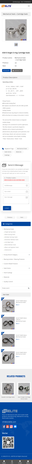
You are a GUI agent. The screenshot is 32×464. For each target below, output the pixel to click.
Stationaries (8, 250)
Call (12, 462)
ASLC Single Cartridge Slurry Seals (24, 398)
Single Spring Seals (10, 232)
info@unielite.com (9, 422)
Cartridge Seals (22, 14)
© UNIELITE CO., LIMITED (8, 456)
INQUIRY (6, 70)
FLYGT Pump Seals (22, 301)
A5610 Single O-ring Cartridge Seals (14, 180)
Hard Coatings (8, 272)
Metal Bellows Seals (10, 245)
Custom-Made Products (11, 263)
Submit (7, 208)
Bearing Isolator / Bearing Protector (14, 259)
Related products (16, 376)
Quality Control (8, 281)
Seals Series (8, 152)
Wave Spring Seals (10, 234)
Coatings (7, 155)
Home (4, 462)
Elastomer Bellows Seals (11, 239)
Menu (27, 462)
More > (18, 305)
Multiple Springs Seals (11, 237)
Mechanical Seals (9, 14)
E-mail (20, 462)
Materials (18, 152)
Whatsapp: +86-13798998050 (22, 2)
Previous (9, 217)
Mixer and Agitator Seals (12, 247)
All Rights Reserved (21, 456)
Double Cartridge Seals (8, 397)
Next (21, 217)
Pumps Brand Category (10, 255)
